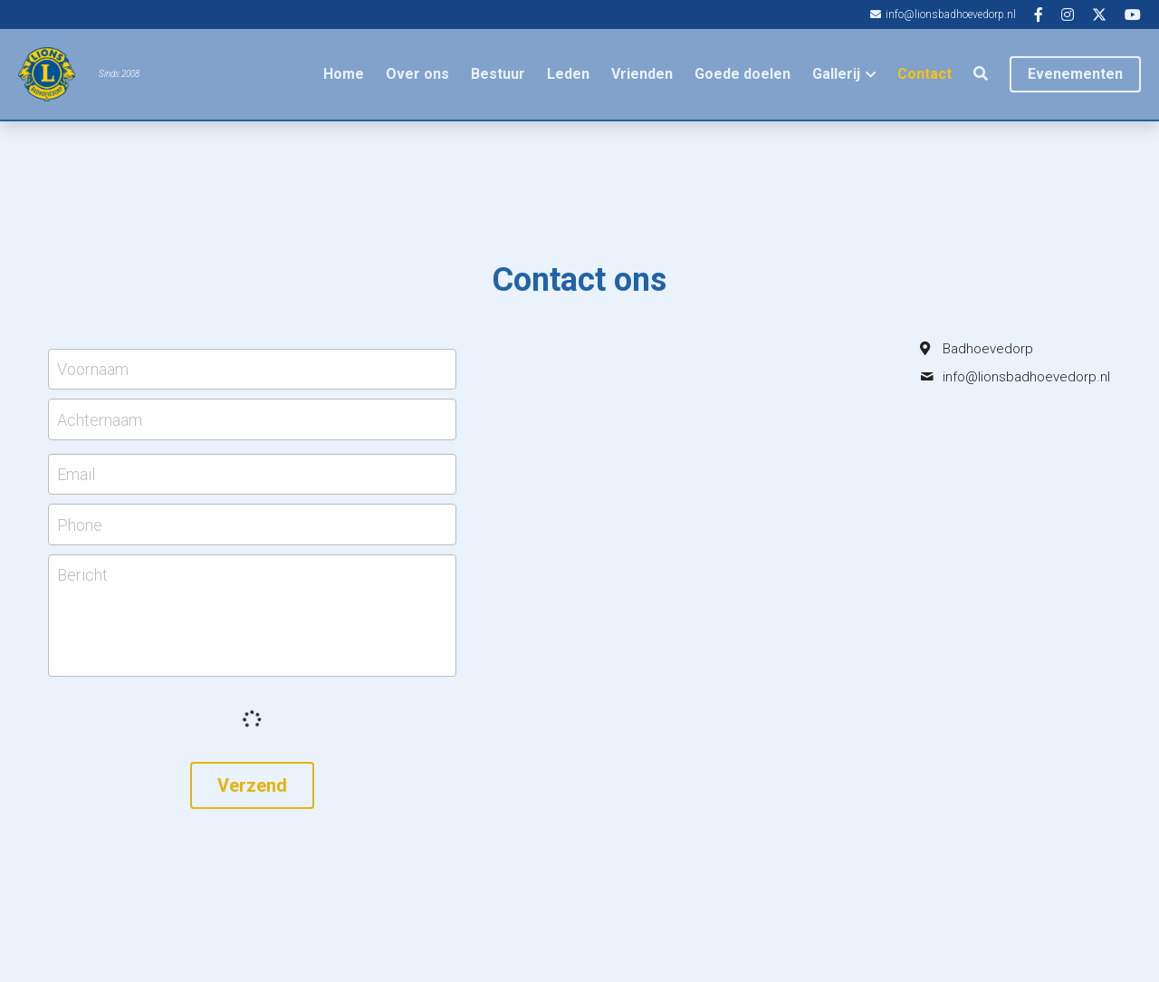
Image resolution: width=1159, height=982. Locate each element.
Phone (79, 524)
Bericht (82, 574)
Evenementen (1075, 73)
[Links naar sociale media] (1038, 14)
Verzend (252, 785)
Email (76, 474)
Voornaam (93, 369)
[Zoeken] (980, 74)
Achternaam (99, 418)
